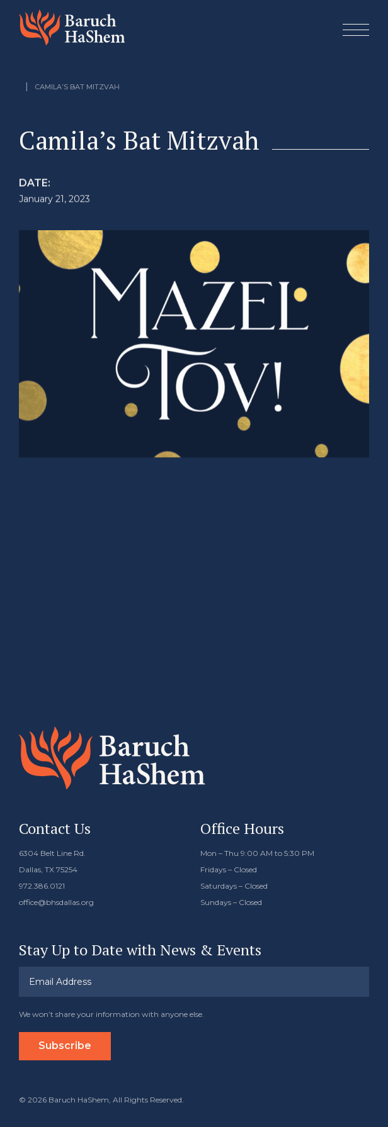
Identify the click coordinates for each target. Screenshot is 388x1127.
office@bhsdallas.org (56, 902)
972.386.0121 (42, 886)
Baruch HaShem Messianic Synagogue (72, 27)
